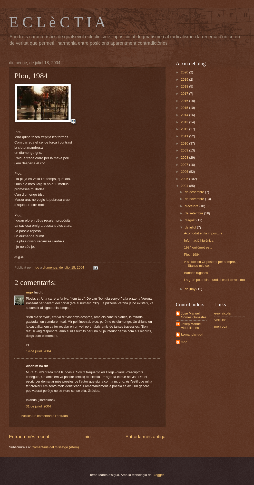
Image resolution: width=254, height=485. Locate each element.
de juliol (191, 227)
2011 (185, 136)
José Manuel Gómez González (193, 315)
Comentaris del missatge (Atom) (55, 447)
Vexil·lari (220, 320)
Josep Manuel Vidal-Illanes (191, 326)
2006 (185, 172)
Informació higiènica (198, 240)
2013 (185, 122)
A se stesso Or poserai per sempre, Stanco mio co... (210, 264)
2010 (185, 143)
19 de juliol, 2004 (38, 351)
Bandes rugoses (196, 273)
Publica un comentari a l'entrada (44, 416)
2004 (185, 186)
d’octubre (192, 206)
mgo (29, 292)
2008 (185, 157)
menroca (220, 326)
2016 (185, 101)
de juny (190, 289)
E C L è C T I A (57, 22)
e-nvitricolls (222, 313)
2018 (185, 86)
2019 (185, 79)
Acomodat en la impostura (203, 233)
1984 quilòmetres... (198, 247)
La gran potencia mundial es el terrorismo (214, 280)
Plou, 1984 (192, 254)
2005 (185, 179)
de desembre (195, 192)
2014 (185, 115)
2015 (185, 108)
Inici (87, 436)
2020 (185, 72)
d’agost (190, 220)
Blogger (158, 475)
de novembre (195, 199)
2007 (185, 165)
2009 (185, 150)
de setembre (194, 213)
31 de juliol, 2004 (38, 406)
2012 (185, 129)
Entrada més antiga (145, 436)
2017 (185, 94)
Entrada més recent (29, 436)
